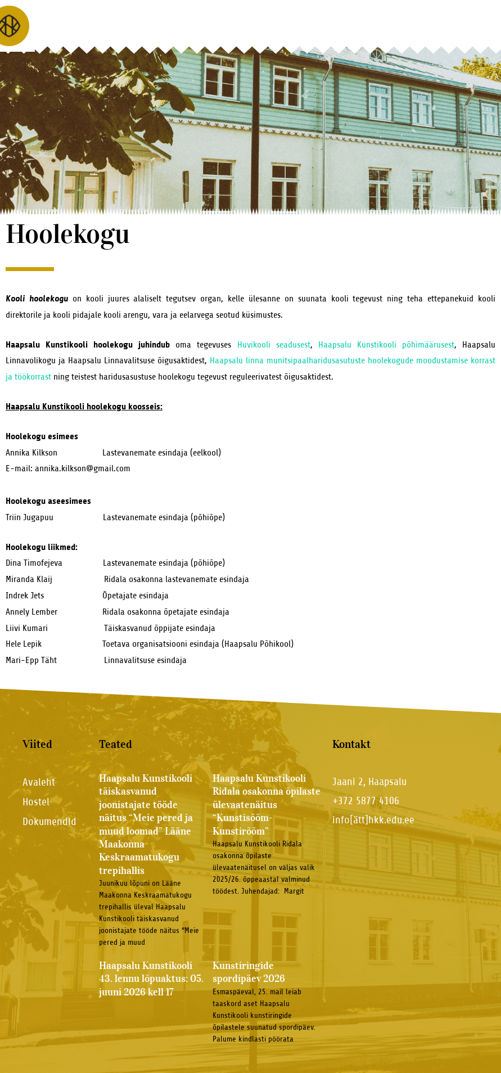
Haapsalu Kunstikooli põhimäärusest (386, 345)
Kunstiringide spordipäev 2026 (249, 972)
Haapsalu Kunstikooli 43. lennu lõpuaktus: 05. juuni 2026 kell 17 (151, 978)
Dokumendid (49, 821)
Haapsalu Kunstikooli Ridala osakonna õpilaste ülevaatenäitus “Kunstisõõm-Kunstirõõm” (267, 804)
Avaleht (38, 782)
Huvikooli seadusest (273, 345)
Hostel (35, 802)
